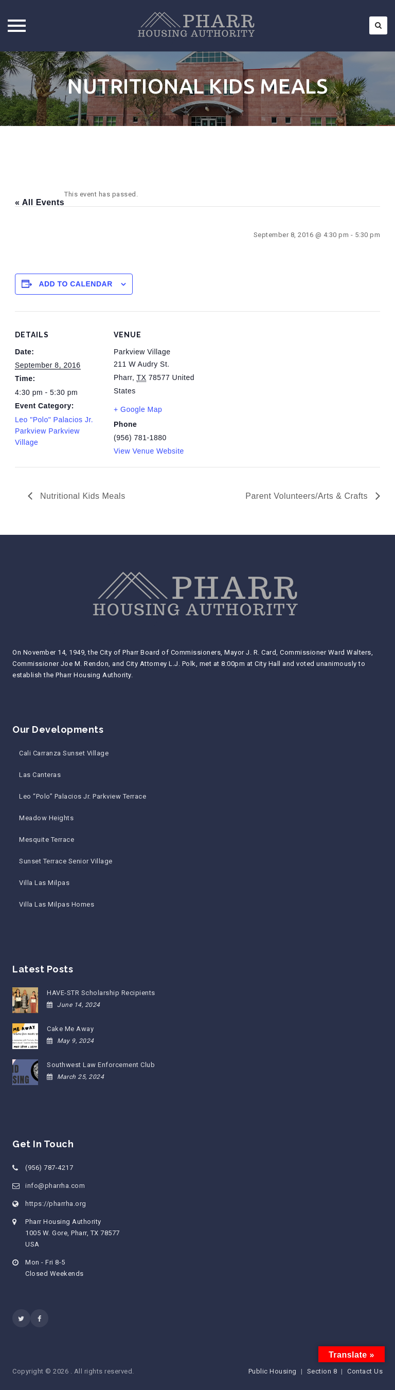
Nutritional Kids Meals (81, 496)
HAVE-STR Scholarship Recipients (101, 993)
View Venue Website (149, 451)
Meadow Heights (46, 818)
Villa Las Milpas (44, 883)
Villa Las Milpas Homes (56, 904)
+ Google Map (138, 409)
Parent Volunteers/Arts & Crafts (307, 496)
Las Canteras (40, 775)
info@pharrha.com (55, 1185)
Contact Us (365, 1371)
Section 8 (322, 1371)
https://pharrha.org (55, 1203)
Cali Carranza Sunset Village (64, 753)
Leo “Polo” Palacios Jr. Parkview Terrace (82, 796)
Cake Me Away (70, 1029)
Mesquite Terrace (46, 839)
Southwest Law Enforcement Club (101, 1065)
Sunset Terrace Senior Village (66, 861)
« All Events (39, 202)
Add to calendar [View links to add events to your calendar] (75, 284)
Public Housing (272, 1371)
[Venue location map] (266, 382)
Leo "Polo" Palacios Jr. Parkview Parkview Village (54, 431)
